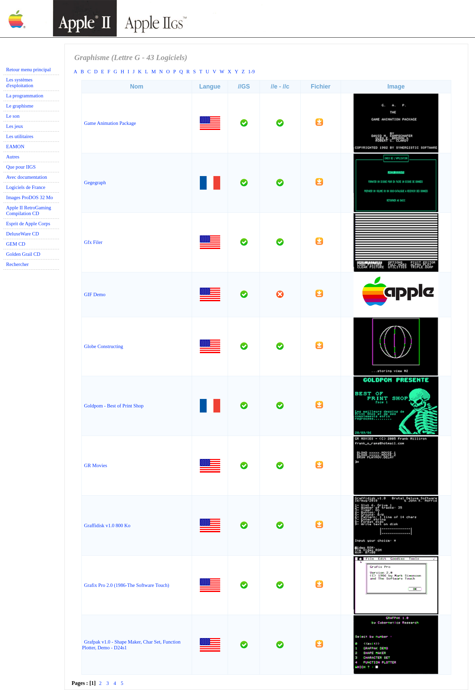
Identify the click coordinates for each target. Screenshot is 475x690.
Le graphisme (19, 106)
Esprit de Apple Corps (28, 223)
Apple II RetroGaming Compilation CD (28, 210)
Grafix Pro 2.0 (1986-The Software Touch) (126, 585)
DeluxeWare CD (22, 233)
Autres (12, 156)
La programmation (24, 95)
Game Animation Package (110, 123)
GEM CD (15, 244)
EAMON (15, 146)
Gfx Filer (93, 242)
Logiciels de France (25, 187)
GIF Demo (95, 294)
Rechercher (17, 264)
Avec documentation (26, 177)
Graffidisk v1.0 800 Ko (107, 525)
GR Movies (95, 465)
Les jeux (14, 126)
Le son (12, 116)
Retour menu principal (28, 69)
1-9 (251, 71)
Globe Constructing (103, 346)
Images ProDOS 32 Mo (29, 197)
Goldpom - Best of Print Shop (114, 405)
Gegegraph (95, 182)
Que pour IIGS (21, 167)
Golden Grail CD (23, 254)
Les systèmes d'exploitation (19, 82)
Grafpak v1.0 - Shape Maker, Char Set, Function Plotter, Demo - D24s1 (131, 644)
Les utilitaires (19, 136)
